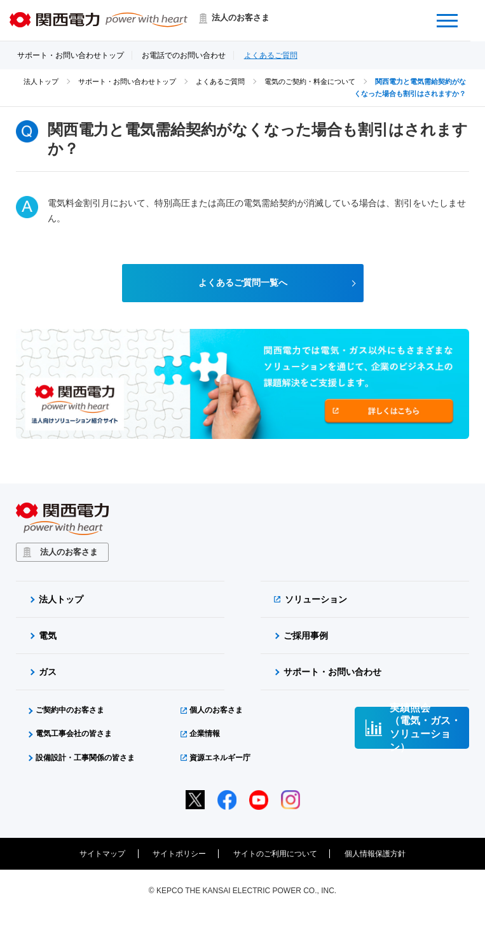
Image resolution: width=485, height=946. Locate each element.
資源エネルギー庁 (219, 757)
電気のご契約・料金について (309, 81)
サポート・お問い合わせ (332, 672)
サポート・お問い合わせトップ (70, 56)
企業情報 (204, 734)
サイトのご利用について (275, 854)
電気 (48, 636)
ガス (48, 672)
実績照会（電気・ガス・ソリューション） (425, 728)
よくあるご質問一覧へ (242, 283)
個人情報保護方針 (375, 854)
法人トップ (41, 81)
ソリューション (316, 600)
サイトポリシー (179, 854)
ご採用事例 (305, 636)
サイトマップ (102, 854)
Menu (456, 13)
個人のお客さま (216, 710)
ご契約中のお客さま (70, 710)
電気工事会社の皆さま (74, 734)
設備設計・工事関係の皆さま (85, 757)
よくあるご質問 (270, 56)
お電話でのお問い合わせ (184, 56)
